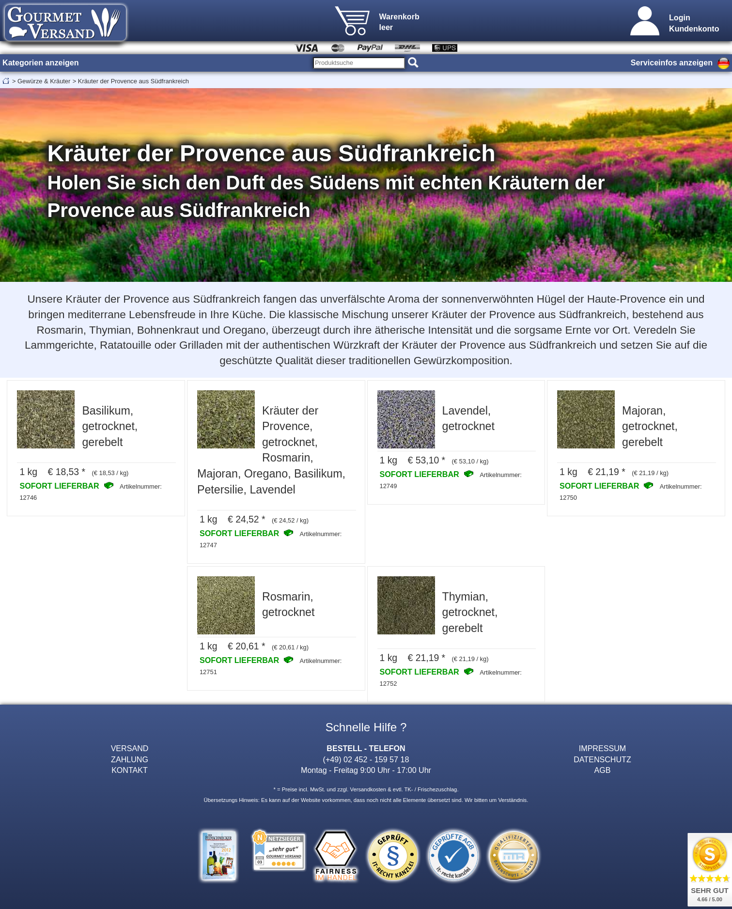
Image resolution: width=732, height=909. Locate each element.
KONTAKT (129, 770)
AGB (602, 770)
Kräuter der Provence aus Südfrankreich (133, 81)
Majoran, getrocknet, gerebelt (650, 426)
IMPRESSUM (602, 748)
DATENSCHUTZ (602, 759)
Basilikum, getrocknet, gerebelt (110, 426)
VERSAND (130, 748)
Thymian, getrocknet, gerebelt (470, 612)
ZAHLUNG (129, 759)
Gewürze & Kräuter (43, 81)
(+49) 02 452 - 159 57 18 (366, 759)
